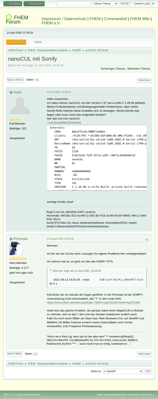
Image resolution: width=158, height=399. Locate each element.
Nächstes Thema (139, 68)
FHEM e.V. (51, 23)
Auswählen (61, 122)
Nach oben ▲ (148, 394)
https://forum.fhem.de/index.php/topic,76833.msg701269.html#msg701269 (93, 302)
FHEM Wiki (140, 18)
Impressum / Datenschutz (64, 18)
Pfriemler (20, 239)
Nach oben (14, 353)
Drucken (144, 80)
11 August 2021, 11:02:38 (60, 238)
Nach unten (15, 80)
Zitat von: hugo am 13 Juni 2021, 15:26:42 (77, 270)
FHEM (95, 18)
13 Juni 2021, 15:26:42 (58, 92)
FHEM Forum (17, 20)
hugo (17, 92)
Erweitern (74, 122)
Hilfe (99, 394)
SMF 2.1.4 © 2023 (12, 394)
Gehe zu (95, 371)
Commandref (115, 18)
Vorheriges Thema (113, 68)
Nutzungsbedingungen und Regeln (121, 394)
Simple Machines (31, 394)
